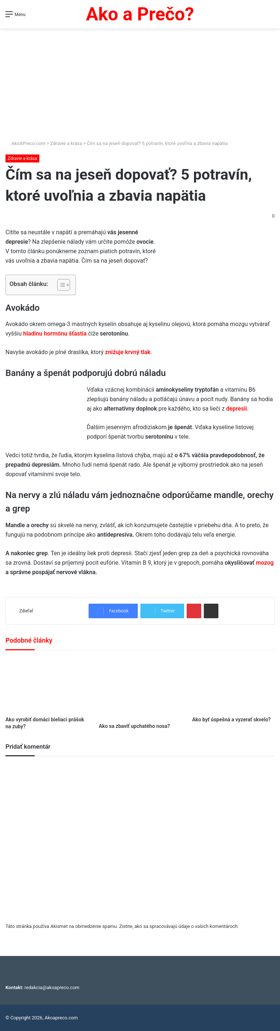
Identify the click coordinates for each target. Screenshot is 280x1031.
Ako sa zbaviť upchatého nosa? (134, 726)
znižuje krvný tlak (128, 352)
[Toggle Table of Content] (60, 285)
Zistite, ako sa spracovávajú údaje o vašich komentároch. (179, 926)
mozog (265, 562)
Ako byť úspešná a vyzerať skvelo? (231, 719)
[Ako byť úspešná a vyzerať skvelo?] (233, 685)
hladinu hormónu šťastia (55, 333)
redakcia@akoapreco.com (51, 987)
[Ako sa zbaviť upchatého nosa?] (140, 688)
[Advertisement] (140, 85)
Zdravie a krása (66, 143)
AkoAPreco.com (25, 143)
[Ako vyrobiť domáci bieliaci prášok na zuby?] (46, 685)
